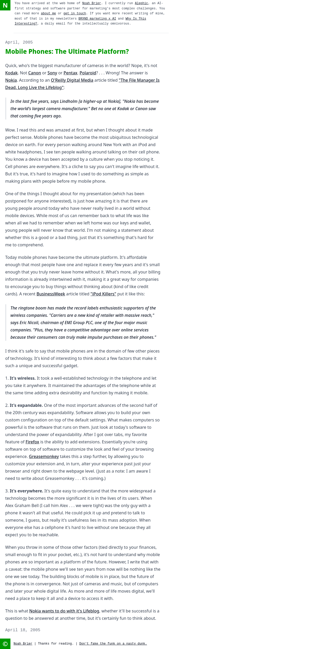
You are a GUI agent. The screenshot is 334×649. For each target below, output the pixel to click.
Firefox (32, 442)
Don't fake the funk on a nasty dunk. (113, 644)
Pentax (70, 73)
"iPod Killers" (103, 294)
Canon (34, 73)
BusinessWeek (51, 294)
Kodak (11, 73)
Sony (52, 73)
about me (48, 13)
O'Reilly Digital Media (72, 80)
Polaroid (88, 73)
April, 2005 (19, 42)
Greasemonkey (44, 456)
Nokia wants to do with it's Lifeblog (64, 611)
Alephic (141, 3)
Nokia (11, 80)
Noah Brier (91, 3)
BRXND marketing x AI (97, 19)
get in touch (74, 13)
